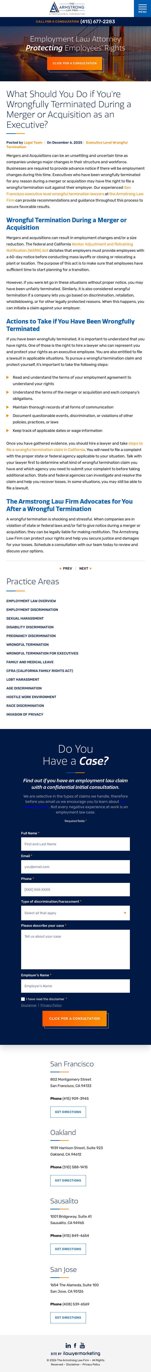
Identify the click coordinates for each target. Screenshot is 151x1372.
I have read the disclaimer (46, 999)
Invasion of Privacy (24, 714)
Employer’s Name (36, 975)
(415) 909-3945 (69, 1098)
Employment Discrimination (32, 610)
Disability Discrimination (30, 627)
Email (26, 856)
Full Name (30, 833)
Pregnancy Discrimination (31, 636)
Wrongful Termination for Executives (42, 653)
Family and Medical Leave (30, 662)
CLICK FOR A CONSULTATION (74, 1019)
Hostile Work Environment (31, 697)
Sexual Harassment (25, 618)
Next (83, 568)
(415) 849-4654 (69, 1235)
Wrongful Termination (27, 645)
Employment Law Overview (31, 601)
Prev (67, 568)
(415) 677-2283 (97, 21)
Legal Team (33, 142)
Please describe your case (43, 925)
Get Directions (68, 1112)
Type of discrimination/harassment (51, 901)
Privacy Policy (51, 1005)
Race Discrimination (25, 706)
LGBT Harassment (22, 679)
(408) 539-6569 (69, 1304)
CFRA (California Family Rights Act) (39, 671)
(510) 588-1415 (69, 1167)
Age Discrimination (24, 688)
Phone (27, 879)
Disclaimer (29, 1005)
